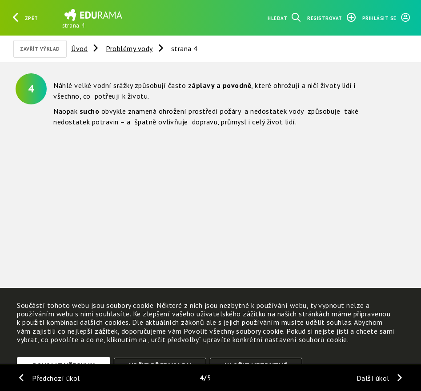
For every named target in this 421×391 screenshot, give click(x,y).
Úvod (79, 48)
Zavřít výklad (40, 49)
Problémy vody (129, 48)
